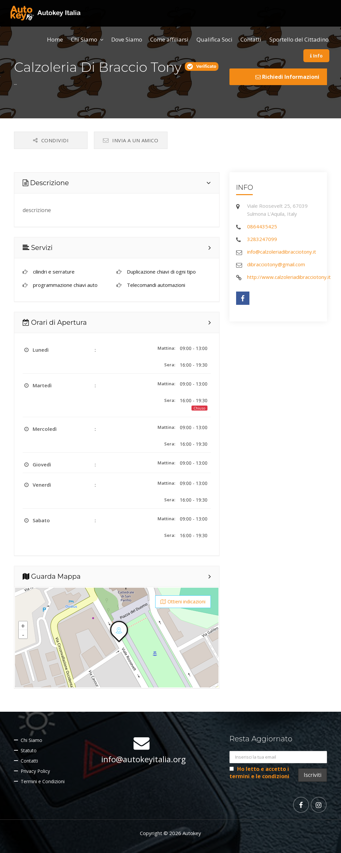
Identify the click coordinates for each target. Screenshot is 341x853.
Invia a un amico (130, 140)
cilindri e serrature (54, 271)
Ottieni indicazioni (183, 601)
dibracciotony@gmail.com (276, 264)
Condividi (51, 140)
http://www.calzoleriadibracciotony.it (289, 277)
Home (55, 39)
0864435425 (262, 226)
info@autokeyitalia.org (143, 759)
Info (316, 56)
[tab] (116, 183)
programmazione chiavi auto (65, 285)
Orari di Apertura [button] (55, 322)
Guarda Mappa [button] (52, 576)
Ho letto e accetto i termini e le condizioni (259, 772)
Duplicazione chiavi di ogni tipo (161, 271)
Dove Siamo (126, 39)
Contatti (250, 39)
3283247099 (262, 239)
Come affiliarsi (169, 39)
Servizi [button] (38, 248)
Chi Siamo (84, 39)
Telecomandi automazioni (156, 285)
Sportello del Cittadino (299, 39)
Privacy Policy (35, 771)
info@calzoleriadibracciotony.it (281, 251)
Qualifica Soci (214, 39)
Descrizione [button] (46, 183)
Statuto (29, 750)
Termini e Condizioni (43, 781)
